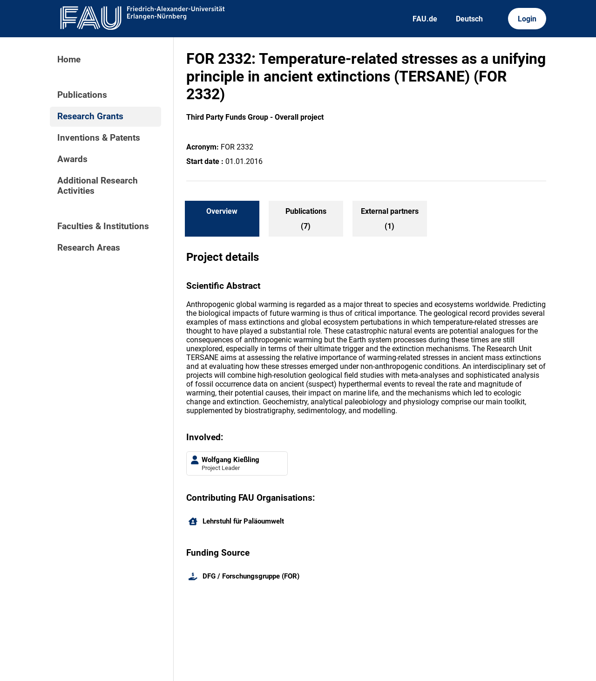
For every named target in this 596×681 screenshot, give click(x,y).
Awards (72, 159)
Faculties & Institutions (103, 226)
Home (69, 59)
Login (527, 18)
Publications (82, 95)
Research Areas (88, 248)
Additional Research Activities (97, 186)
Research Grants (90, 116)
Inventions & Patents (98, 138)
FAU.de (425, 18)
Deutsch (469, 18)
